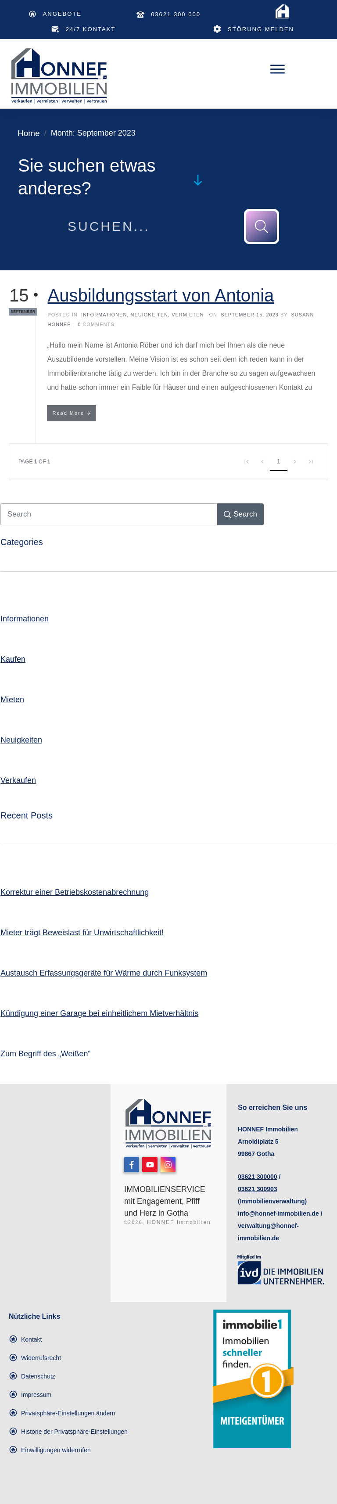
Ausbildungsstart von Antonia (160, 295)
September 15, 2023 (250, 314)
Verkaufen (18, 780)
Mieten (12, 699)
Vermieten (188, 314)
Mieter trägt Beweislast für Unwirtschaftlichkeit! (82, 932)
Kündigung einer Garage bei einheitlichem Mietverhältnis (99, 1013)
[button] (62, 1413)
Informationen (104, 314)
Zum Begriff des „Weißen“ (45, 1053)
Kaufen (12, 659)
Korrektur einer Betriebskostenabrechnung (74, 892)
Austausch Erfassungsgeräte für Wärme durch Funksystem (103, 973)
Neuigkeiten (149, 314)
